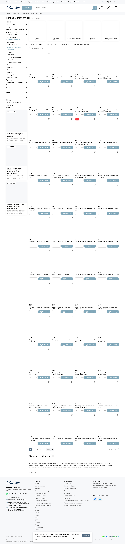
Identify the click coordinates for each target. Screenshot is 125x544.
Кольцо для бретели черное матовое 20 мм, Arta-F (60, 176)
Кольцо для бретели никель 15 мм (62, 274)
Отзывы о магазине (39, 2)
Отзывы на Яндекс (26, 2)
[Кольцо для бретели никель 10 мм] (62, 227)
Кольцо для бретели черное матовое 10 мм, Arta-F (83, 77)
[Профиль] (102, 8)
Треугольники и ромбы (14, 62)
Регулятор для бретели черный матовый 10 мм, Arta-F (107, 77)
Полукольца (11, 60)
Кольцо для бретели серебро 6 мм (62, 438)
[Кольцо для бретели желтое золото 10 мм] (108, 325)
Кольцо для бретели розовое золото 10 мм (61, 307)
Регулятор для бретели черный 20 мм (39, 176)
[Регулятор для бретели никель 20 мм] (39, 292)
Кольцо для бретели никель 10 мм (62, 241)
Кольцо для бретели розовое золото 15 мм (84, 307)
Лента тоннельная (16, 34)
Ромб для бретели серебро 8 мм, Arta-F (108, 406)
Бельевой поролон (11, 32)
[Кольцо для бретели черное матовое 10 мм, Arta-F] (85, 62)
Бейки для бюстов (12, 75)
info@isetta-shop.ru (14, 497)
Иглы (7, 95)
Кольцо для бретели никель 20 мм (108, 274)
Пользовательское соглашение (73, 503)
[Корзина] (116, 8)
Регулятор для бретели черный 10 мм (62, 77)
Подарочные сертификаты (14, 102)
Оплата (49, 2)
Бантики (9, 72)
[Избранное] (109, 8)
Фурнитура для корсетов (16, 80)
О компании (16, 2)
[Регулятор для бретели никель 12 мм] (39, 259)
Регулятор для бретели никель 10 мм (85, 242)
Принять (86, 535)
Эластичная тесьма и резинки (16, 29)
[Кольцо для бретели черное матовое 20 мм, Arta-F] (62, 161)
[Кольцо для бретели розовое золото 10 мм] (62, 292)
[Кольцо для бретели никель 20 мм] (108, 259)
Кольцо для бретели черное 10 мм (39, 77)
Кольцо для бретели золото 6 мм (62, 340)
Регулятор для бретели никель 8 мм (39, 242)
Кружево (16, 27)
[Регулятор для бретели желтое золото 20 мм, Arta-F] (85, 391)
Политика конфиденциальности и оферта (76, 500)
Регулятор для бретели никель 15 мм (85, 275)
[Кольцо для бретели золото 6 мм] (62, 325)
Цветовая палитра (16, 24)
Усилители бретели (12, 77)
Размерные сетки (69, 496)
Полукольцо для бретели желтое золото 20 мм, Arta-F (62, 406)
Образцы (8, 100)
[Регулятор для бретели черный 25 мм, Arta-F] (39, 194)
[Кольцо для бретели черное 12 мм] (39, 95)
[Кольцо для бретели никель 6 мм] (62, 194)
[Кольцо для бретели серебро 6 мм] (62, 424)
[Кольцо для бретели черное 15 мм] (39, 128)
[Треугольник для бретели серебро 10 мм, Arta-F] (39, 424)
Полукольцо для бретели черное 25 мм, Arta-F (108, 176)
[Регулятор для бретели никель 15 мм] (85, 259)
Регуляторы (11, 55)
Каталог (8, 2)
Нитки (16, 92)
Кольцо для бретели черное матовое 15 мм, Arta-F (83, 143)
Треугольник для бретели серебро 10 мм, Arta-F (39, 439)
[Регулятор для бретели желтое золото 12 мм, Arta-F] (85, 358)
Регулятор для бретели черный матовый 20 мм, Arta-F (84, 176)
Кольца (10, 52)
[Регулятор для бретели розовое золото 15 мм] (108, 292)
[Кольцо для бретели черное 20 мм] (108, 128)
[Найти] (95, 8)
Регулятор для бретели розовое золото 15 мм (107, 307)
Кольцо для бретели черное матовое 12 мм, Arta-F (83, 110)
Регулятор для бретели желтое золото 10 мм (38, 373)
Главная (8, 13)
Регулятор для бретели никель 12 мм (39, 275)
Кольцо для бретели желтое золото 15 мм (106, 373)
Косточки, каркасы (17, 45)
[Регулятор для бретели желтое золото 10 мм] (39, 358)
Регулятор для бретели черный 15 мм (62, 143)
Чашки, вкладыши (16, 37)
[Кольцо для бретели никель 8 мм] (108, 194)
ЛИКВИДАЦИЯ (10, 105)
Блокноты (9, 107)
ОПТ (16, 97)
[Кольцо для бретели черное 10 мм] (39, 62)
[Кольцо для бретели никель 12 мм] (108, 227)
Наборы (16, 90)
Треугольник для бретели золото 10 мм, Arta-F (39, 340)
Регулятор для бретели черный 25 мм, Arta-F (39, 209)
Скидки (70, 2)
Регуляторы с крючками (15, 57)
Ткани (16, 87)
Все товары (10, 42)
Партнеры (77, 2)
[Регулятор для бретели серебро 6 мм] (85, 424)
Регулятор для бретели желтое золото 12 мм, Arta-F (84, 373)
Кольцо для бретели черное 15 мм (39, 143)
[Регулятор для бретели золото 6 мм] (85, 325)
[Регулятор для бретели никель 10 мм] (85, 227)
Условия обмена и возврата (72, 505)
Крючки (9, 65)
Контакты (64, 2)
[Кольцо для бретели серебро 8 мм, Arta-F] (108, 424)
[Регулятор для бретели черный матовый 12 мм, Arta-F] (108, 95)
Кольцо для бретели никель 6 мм (62, 208)
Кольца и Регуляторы (17, 47)
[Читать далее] (33, 472)
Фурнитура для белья (23, 13)
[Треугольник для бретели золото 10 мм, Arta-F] (39, 325)
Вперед (50, 450)
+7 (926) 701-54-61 (108, 2)
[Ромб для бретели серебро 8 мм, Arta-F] (108, 391)
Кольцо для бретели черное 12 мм (39, 110)
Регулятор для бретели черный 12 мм (62, 110)
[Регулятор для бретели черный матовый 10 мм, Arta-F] (108, 62)
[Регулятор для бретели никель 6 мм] (85, 194)
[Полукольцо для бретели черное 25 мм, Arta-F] (108, 161)
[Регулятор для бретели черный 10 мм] (62, 62)
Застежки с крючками (17, 70)
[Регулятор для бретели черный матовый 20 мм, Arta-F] (85, 161)
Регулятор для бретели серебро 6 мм (85, 439)
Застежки (17, 67)
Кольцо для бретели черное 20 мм (108, 143)
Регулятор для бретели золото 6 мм (85, 340)
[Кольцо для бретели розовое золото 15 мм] (85, 292)
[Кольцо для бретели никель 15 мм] (62, 259)
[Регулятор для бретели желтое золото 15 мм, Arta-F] (39, 391)
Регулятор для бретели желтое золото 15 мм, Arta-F (38, 406)
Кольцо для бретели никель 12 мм (108, 241)
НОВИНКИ (9, 22)
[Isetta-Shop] (13, 7)
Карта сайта (20, 536)
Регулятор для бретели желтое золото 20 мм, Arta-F (84, 406)
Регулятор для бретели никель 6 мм (85, 209)
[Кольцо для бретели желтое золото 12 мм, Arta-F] (62, 358)
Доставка (56, 2)
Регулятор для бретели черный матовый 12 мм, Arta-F (107, 110)
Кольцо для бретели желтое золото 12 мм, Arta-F (60, 373)
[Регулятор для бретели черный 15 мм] (62, 128)
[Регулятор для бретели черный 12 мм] (62, 95)
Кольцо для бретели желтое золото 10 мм (106, 340)
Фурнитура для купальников (16, 82)
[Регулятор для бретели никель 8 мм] (39, 227)
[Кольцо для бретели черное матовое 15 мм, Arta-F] (85, 128)
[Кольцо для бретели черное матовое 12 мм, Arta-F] (85, 95)
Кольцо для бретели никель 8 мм (108, 208)
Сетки (16, 85)
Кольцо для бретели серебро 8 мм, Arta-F (107, 439)
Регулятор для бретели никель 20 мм (39, 307)
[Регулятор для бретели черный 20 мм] (39, 161)
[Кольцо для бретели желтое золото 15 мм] (108, 358)
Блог (83, 2)
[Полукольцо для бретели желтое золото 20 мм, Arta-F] (62, 391)
